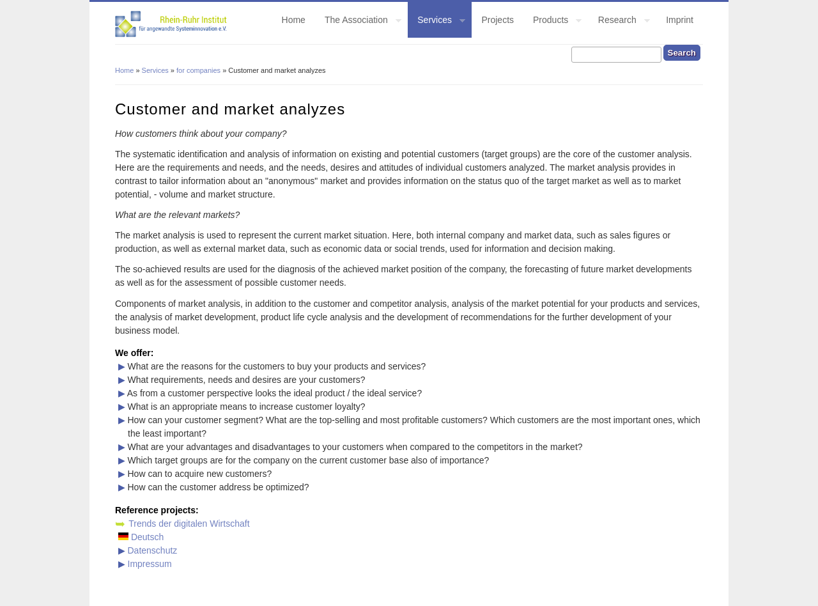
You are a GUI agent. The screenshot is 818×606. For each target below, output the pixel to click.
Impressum (150, 564)
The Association (358, 22)
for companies (198, 70)
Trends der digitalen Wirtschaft (188, 523)
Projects (497, 20)
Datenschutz (153, 550)
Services (436, 22)
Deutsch (141, 537)
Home (293, 20)
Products (552, 22)
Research (619, 22)
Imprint (679, 20)
